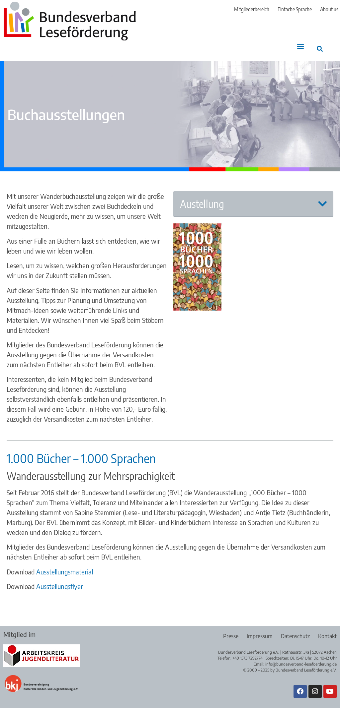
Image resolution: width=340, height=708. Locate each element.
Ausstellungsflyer (59, 586)
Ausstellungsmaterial (64, 571)
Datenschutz (295, 636)
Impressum (260, 636)
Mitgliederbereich (251, 9)
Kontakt (327, 636)
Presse (230, 636)
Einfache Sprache (295, 9)
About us (329, 9)
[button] (300, 45)
